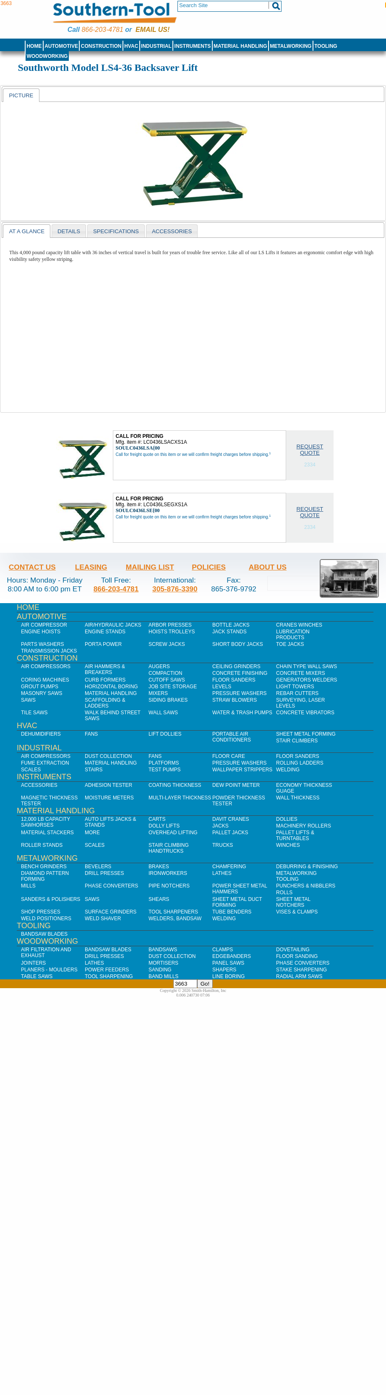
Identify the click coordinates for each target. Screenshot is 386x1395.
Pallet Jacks (230, 832)
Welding (288, 770)
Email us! (153, 29)
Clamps (222, 950)
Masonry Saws (41, 693)
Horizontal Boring (111, 687)
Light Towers (295, 687)
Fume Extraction (45, 763)
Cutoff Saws (167, 680)
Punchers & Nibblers (305, 886)
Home (34, 46)
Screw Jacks (167, 644)
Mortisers (163, 963)
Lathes (222, 873)
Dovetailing (293, 950)
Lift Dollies (165, 734)
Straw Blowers (234, 700)
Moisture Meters (109, 798)
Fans (91, 734)
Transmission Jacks (49, 651)
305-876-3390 (175, 589)
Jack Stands (229, 632)
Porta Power (103, 644)
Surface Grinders (110, 912)
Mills (28, 886)
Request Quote (310, 449)
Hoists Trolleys (172, 632)
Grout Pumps (39, 687)
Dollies (286, 819)
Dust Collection (108, 756)
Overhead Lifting (173, 832)
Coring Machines (45, 680)
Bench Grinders (44, 866)
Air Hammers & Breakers (105, 669)
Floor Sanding (297, 956)
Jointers (33, 963)
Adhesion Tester (108, 785)
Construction (101, 46)
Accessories (39, 785)
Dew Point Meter (236, 785)
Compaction (165, 673)
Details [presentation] (68, 231)
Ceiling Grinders (236, 666)
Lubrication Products (293, 634)
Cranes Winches (299, 625)
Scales (31, 770)
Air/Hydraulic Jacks (113, 625)
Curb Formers (105, 680)
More (92, 832)
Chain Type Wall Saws (306, 666)
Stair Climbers (297, 741)
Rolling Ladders (299, 763)
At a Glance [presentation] (26, 231)
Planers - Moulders (49, 970)
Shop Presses (40, 912)
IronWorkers (168, 873)
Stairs (93, 770)
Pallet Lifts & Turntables (295, 835)
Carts (157, 819)
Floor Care (228, 756)
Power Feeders (107, 970)
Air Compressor (44, 625)
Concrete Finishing (239, 673)
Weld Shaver (103, 918)
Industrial (156, 46)
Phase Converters (111, 886)
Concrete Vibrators (305, 713)
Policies (209, 567)
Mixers (158, 693)
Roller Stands (42, 845)
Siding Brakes (168, 700)
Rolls (284, 892)
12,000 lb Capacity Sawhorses (45, 822)
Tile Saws (34, 713)
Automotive (61, 46)
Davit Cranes (230, 819)
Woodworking (47, 56)
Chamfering (229, 866)
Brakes (159, 866)
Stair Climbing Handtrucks (169, 848)
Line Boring (228, 976)
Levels (221, 687)
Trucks (222, 845)
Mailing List (150, 567)
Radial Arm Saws (299, 976)
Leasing (91, 567)
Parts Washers (42, 644)
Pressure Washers (239, 693)
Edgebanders (231, 956)
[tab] (21, 95)
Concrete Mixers (300, 673)
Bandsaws (163, 950)
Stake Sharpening (301, 970)
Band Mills (163, 976)
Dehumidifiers (41, 734)
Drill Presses (104, 873)
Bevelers (98, 866)
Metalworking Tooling (296, 876)
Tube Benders (231, 912)
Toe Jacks (290, 644)
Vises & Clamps (297, 912)
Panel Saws (228, 963)
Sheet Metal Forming (306, 734)
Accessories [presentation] (172, 231)
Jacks (220, 826)
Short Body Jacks (237, 644)
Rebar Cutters (297, 693)
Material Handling (240, 46)
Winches (288, 845)
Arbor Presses (170, 625)
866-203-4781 (102, 29)
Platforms (164, 763)
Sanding (160, 970)
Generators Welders (306, 680)
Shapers (224, 970)
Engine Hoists (40, 632)
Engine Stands (105, 632)
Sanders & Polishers (50, 899)
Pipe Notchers (169, 886)
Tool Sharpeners (173, 912)
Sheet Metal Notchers (293, 902)
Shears (159, 899)
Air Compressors (45, 666)
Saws (28, 700)
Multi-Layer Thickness (180, 798)
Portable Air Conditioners (231, 737)
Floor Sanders (234, 680)
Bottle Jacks (231, 625)
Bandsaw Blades (44, 934)
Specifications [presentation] (116, 231)
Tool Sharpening (109, 976)
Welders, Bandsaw (175, 918)
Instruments (193, 46)
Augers (159, 666)
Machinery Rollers (303, 826)
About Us (268, 567)
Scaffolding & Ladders (105, 703)
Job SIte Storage (173, 687)
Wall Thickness (298, 798)
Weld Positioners (46, 918)
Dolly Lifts (164, 826)
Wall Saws (163, 713)
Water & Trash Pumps (242, 713)
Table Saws (36, 976)
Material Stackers (47, 832)
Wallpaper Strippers (242, 770)
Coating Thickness (175, 785)
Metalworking (290, 46)
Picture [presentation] (21, 95)
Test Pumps (164, 770)
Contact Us (32, 567)
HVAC (131, 46)
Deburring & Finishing (307, 866)
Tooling (325, 46)
